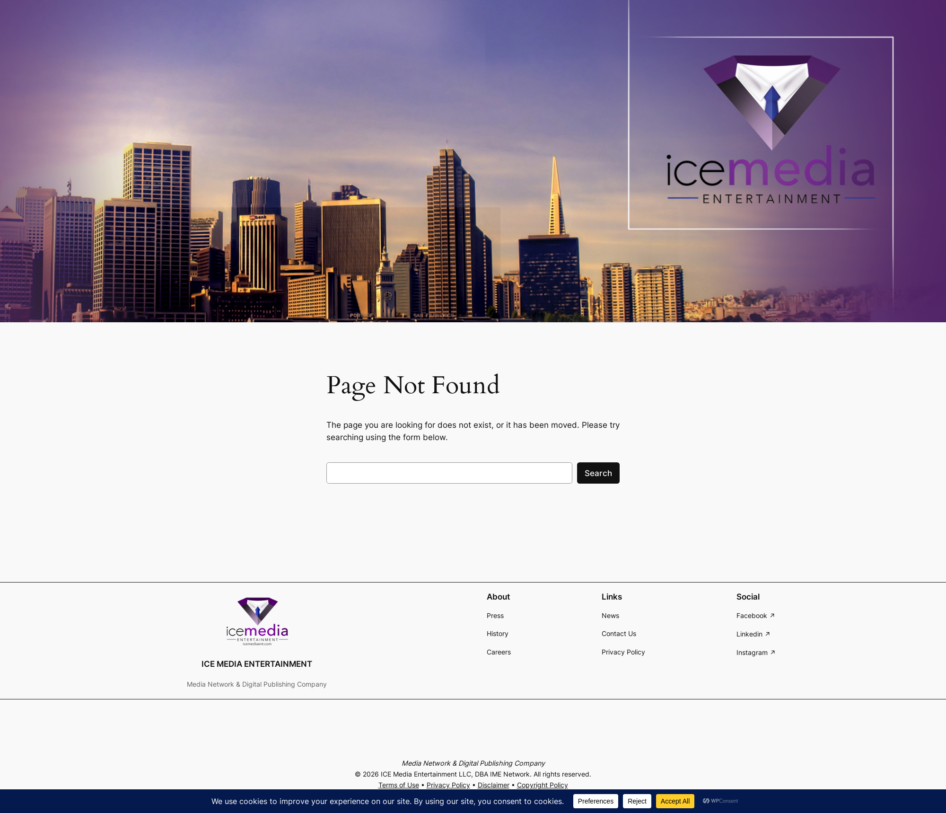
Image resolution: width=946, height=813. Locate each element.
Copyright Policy (542, 785)
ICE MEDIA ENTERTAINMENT (256, 664)
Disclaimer (493, 785)
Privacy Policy (448, 785)
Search (598, 473)
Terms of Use (398, 785)
